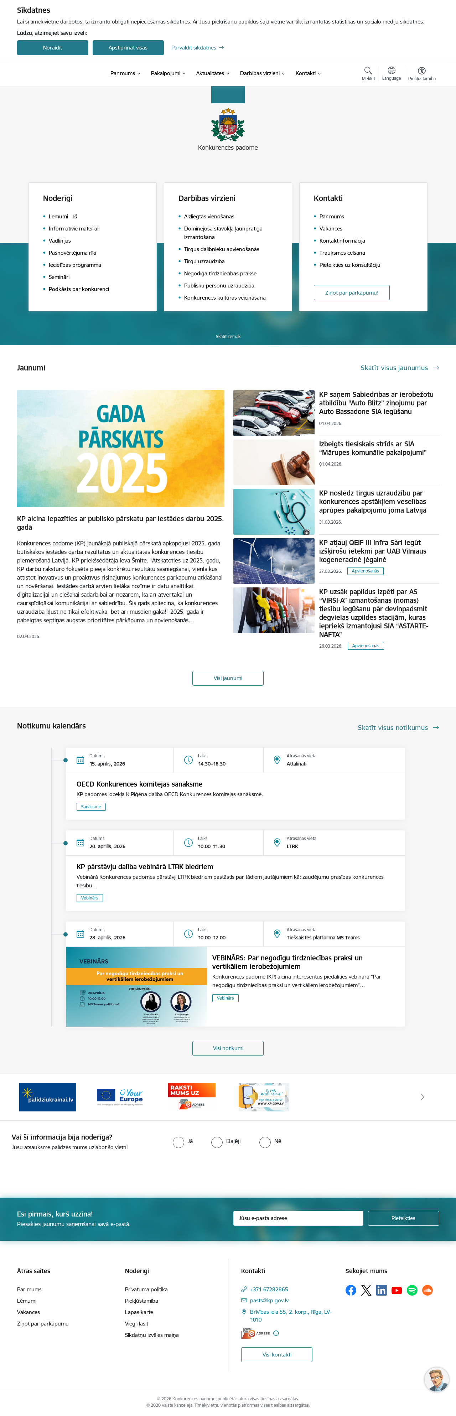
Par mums (29, 1289)
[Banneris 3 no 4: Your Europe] (120, 1096)
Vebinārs (89, 898)
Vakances (28, 1312)
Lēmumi (26, 1300)
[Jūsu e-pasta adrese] (298, 1218)
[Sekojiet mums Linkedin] (381, 1290)
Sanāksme (91, 806)
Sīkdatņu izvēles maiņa (152, 1335)
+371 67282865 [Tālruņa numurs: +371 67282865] (269, 1289)
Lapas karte (139, 1312)
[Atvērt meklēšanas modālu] (368, 74)
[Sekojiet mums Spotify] (412, 1290)
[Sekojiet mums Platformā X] (366, 1290)
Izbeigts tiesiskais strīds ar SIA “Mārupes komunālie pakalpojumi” (373, 448)
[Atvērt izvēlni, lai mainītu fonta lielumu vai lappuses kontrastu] (422, 74)
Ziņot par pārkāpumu (43, 1323)
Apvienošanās (365, 571)
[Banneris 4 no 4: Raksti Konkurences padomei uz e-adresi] (192, 1096)
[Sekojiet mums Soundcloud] (427, 1290)
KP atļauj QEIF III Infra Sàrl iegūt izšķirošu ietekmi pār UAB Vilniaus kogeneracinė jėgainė (372, 551)
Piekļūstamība (141, 1300)
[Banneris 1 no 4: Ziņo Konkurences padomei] (264, 1096)
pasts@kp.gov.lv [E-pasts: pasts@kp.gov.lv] (269, 1300)
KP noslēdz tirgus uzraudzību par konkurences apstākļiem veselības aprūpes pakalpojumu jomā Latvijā (372, 501)
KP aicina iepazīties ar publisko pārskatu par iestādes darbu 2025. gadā (120, 522)
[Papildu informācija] (276, 1333)
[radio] (183, 1141)
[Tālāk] (423, 1097)
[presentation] (59, 1171)
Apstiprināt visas (128, 47)
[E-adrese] (255, 1333)
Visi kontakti (277, 1354)
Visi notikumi (228, 1048)
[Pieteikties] (403, 1218)
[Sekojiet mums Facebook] (351, 1290)
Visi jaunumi (228, 678)
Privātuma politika (146, 1289)
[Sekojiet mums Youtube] (397, 1290)
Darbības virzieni (206, 198)
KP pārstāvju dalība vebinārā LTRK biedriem (145, 866)
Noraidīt (52, 47)
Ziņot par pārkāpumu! (351, 292)
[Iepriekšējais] (33, 1097)
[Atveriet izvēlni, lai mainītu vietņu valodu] (392, 74)
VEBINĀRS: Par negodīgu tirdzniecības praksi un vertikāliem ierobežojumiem (287, 962)
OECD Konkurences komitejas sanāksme (140, 784)
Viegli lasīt (136, 1323)
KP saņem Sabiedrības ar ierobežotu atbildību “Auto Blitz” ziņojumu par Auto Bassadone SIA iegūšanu (376, 403)
